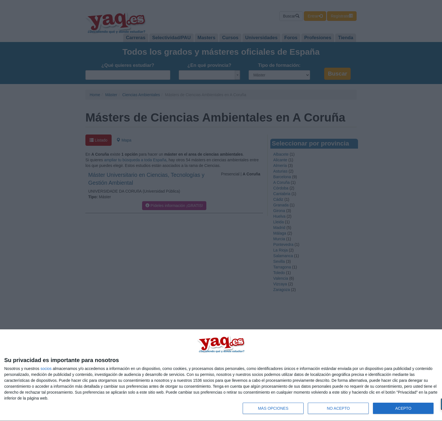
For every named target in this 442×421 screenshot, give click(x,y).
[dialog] (221, 375)
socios (46, 369)
